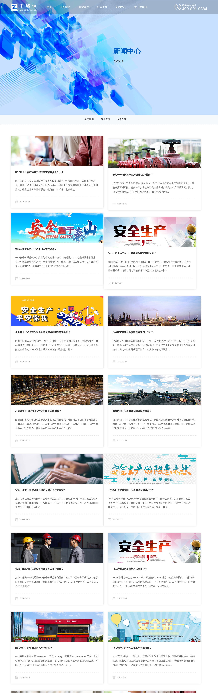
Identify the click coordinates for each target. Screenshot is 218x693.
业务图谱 (37, 627)
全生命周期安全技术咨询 (46, 640)
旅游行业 (72, 653)
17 (150, 601)
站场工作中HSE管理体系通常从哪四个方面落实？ (175, 324)
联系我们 (149, 659)
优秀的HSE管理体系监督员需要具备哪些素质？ (107, 401)
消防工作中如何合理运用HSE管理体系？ (171, 170)
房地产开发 (73, 647)
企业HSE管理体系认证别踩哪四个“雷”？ (171, 247)
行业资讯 (105, 119)
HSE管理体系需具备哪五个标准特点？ (102, 478)
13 (119, 601)
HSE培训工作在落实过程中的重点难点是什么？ (39, 170)
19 (165, 601)
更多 (70, 659)
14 (127, 601)
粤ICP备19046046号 (139, 686)
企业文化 (149, 640)
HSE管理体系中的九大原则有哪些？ (33, 478)
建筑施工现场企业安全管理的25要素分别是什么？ (108, 555)
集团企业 (72, 634)
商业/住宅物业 (75, 640)
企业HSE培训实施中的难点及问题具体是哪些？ (39, 555)
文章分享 (121, 119)
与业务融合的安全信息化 (46, 647)
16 (142, 601)
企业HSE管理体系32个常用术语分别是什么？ (173, 478)
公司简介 (149, 634)
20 (173, 601)
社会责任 (97, 627)
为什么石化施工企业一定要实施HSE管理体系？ (39, 247)
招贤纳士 (149, 653)
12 (111, 601)
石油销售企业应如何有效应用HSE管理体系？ (38, 324)
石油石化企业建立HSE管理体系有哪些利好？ (38, 401)
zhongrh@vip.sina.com (189, 641)
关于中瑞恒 (150, 627)
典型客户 (71, 627)
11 (104, 601)
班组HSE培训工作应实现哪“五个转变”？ (103, 170)
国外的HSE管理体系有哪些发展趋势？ (102, 324)
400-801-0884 (192, 632)
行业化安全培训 (41, 653)
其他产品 (38, 659)
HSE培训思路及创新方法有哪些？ (167, 401)
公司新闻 (89, 119)
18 (158, 601)
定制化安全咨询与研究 (44, 634)
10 (96, 601)
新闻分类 (123, 627)
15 (134, 601)
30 (183, 601)
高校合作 (98, 640)
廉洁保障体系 (152, 647)
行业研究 (98, 634)
